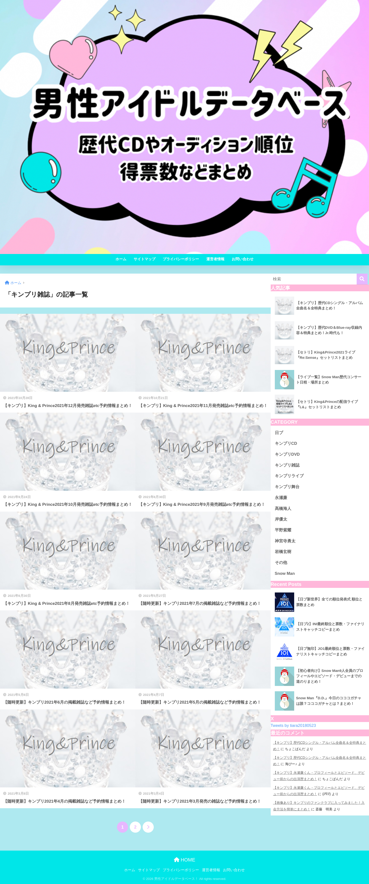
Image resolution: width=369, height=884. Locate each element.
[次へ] (148, 827)
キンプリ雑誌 (287, 465)
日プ (279, 432)
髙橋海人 (283, 508)
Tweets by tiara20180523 (293, 725)
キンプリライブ (289, 476)
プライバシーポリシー (181, 259)
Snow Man (285, 573)
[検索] (362, 279)
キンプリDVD (287, 454)
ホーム (120, 259)
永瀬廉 (281, 497)
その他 (281, 562)
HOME (184, 859)
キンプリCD (286, 443)
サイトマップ (144, 259)
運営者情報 (215, 259)
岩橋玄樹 (283, 551)
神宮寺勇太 (285, 541)
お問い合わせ (243, 259)
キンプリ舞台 (287, 486)
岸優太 (281, 519)
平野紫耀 (283, 530)
